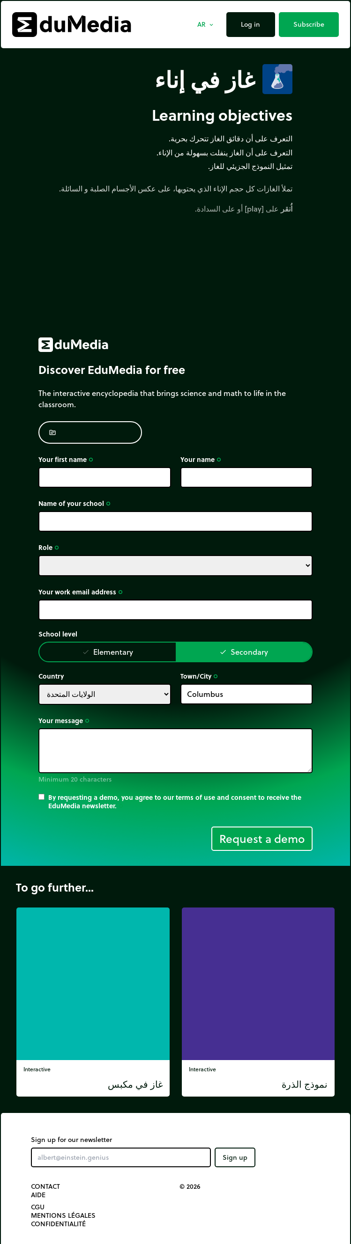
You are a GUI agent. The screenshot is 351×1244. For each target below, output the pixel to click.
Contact (45, 1186)
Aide (38, 1195)
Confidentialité (58, 1224)
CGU (38, 1207)
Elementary (107, 651)
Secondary (243, 651)
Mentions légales (63, 1215)
